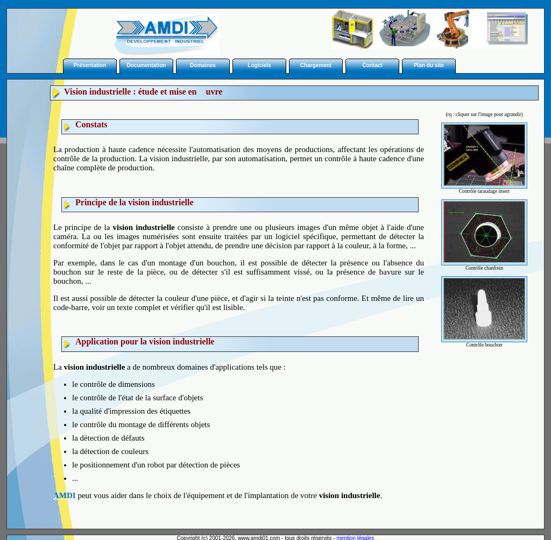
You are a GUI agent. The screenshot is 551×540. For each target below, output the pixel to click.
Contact (372, 65)
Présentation (90, 65)
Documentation (146, 65)
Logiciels (259, 65)
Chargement (315, 65)
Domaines (203, 65)
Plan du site (429, 65)
